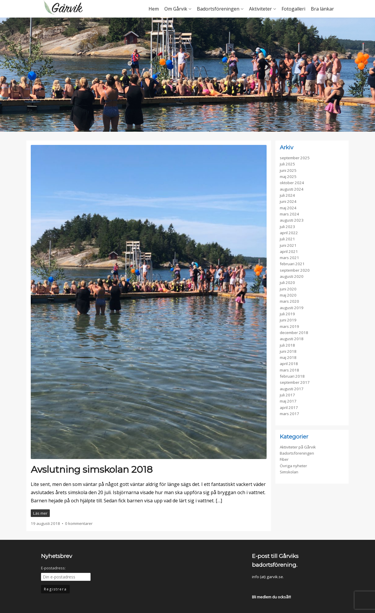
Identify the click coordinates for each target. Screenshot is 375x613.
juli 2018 (287, 345)
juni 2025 (288, 170)
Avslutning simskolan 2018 (92, 469)
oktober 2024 (292, 182)
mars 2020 (289, 301)
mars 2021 (289, 257)
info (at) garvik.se (267, 576)
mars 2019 (289, 326)
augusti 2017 (292, 388)
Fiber (284, 459)
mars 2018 (289, 370)
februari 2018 (292, 376)
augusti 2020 (292, 276)
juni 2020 (288, 289)
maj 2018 (288, 357)
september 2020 (295, 270)
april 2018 (289, 363)
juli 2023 (287, 226)
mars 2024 (289, 214)
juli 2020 (287, 282)
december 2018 (294, 332)
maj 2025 (288, 176)
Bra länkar (322, 9)
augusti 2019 (292, 307)
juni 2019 (288, 320)
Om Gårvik (175, 9)
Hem (154, 9)
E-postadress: (53, 568)
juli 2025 (287, 164)
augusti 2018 (292, 338)
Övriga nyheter (293, 465)
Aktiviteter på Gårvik (298, 447)
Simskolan (289, 472)
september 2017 (295, 382)
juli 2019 (287, 313)
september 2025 (295, 157)
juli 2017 (287, 395)
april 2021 (289, 251)
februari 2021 (292, 263)
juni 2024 (288, 201)
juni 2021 (288, 245)
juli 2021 (287, 239)
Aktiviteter (260, 9)
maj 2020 (288, 295)
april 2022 (289, 232)
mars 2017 (289, 413)
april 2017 (289, 407)
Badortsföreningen (218, 9)
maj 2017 (288, 401)
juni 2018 (288, 351)
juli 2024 (287, 195)
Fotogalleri (293, 9)
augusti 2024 (292, 189)
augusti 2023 (292, 220)
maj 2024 (288, 207)
